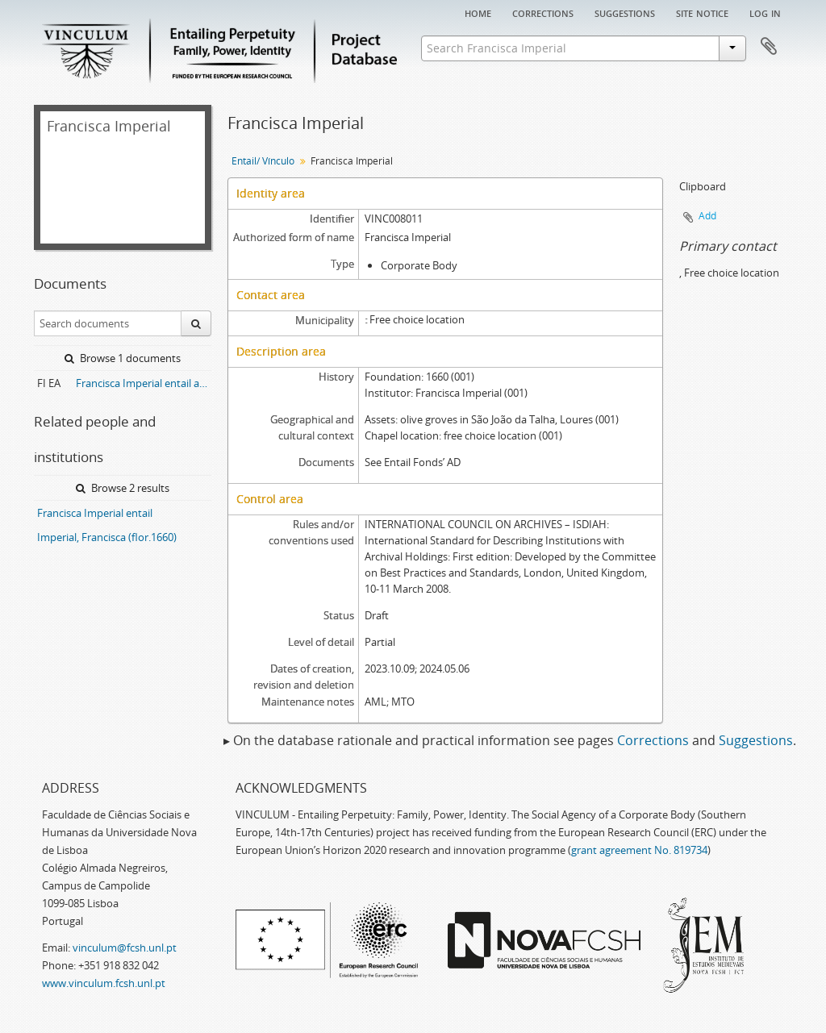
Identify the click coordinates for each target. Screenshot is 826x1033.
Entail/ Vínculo (263, 161)
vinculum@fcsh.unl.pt (125, 947)
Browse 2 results (122, 488)
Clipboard (769, 47)
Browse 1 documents (123, 358)
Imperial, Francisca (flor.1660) (107, 537)
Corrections (543, 12)
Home (478, 12)
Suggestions (624, 12)
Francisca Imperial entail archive (143, 383)
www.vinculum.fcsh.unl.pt (103, 983)
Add (707, 216)
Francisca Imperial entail (94, 513)
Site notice (702, 12)
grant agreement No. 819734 (639, 850)
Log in (765, 12)
